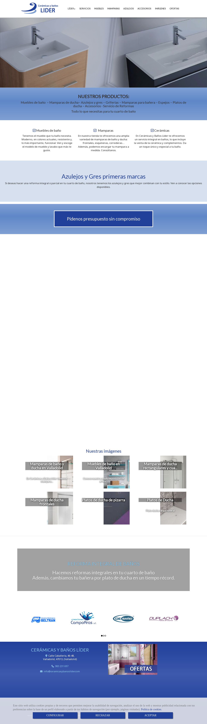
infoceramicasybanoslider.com (62, 671)
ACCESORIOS (144, 8)
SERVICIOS (85, 8)
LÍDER (72, 8)
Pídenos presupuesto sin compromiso (103, 218)
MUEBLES (99, 8)
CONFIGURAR (55, 715)
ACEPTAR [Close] (150, 715)
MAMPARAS (113, 8)
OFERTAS (174, 8)
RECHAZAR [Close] (103, 715)
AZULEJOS (128, 8)
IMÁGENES (160, 8)
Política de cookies (151, 709)
